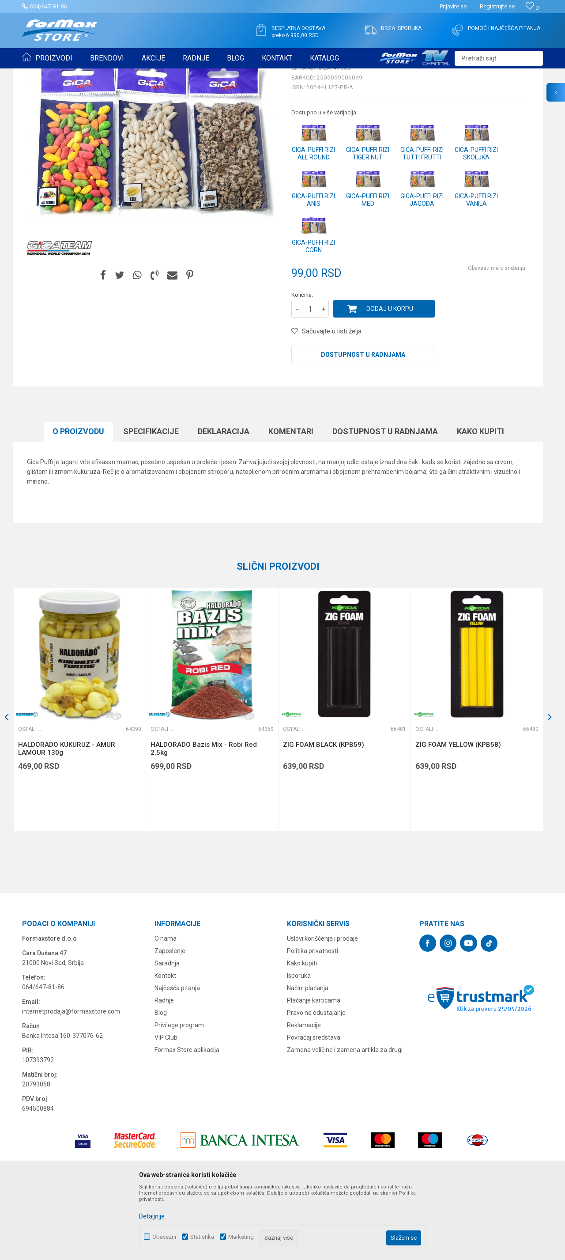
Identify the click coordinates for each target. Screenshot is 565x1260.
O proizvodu (78, 499)
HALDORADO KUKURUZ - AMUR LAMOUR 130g (66, 817)
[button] (499, 58)
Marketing (241, 1237)
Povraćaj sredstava (313, 1105)
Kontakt (165, 1044)
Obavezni (164, 1237)
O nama (165, 1006)
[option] (79, 778)
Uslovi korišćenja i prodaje (322, 1006)
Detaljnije (152, 1216)
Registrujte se (497, 6)
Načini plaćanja (307, 1056)
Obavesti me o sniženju (496, 336)
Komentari (290, 499)
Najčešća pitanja (177, 1056)
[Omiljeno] (532, 7)
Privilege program (179, 1093)
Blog (160, 1081)
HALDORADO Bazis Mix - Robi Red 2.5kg (204, 817)
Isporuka (299, 1044)
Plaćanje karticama (313, 1068)
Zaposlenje (169, 1019)
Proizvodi (72, 74)
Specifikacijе (151, 499)
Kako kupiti (480, 499)
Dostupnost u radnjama (363, 423)
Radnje (164, 1068)
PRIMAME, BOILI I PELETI (119, 74)
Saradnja (167, 1031)
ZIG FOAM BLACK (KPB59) (323, 813)
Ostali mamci (172, 74)
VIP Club (165, 1105)
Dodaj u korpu (389, 377)
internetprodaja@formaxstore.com (71, 1079)
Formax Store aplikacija (186, 1118)
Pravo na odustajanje (316, 1081)
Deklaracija (223, 499)
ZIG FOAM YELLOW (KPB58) (458, 813)
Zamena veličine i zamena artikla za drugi (345, 1118)
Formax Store (38, 74)
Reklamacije (304, 1093)
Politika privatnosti (312, 1019)
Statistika (202, 1237)
